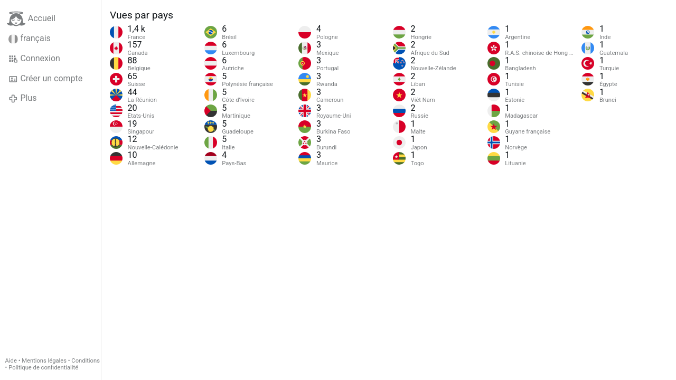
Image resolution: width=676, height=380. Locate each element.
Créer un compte (45, 78)
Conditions (85, 360)
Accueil (31, 19)
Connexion (34, 58)
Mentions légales (44, 360)
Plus (22, 98)
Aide (11, 360)
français (29, 38)
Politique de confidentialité (43, 367)
